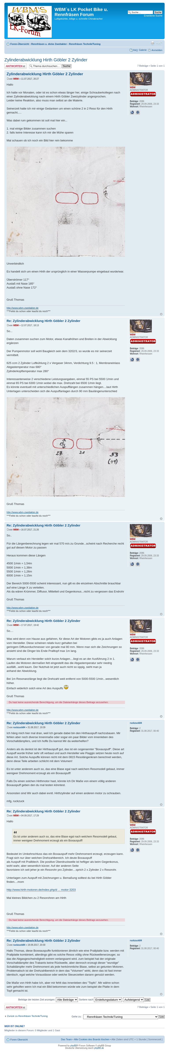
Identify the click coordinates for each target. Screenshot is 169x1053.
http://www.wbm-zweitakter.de (23, 308)
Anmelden (156, 50)
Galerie (143, 50)
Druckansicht (152, 43)
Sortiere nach (100, 999)
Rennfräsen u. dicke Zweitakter (49, 44)
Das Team (66, 1039)
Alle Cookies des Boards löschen (91, 1039)
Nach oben (161, 314)
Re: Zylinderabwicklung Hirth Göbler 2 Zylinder (43, 321)
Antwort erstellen (15, 66)
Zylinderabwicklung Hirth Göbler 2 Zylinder (45, 59)
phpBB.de (99, 1048)
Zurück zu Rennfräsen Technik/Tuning (27, 1016)
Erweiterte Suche (153, 15)
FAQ (135, 50)
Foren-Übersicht (19, 44)
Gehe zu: (76, 1016)
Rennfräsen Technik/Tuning (85, 44)
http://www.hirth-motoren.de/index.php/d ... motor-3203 (41, 889)
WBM (16, 79)
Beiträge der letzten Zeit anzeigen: (48, 999)
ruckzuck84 (19, 727)
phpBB (73, 1045)
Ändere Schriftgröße (159, 43)
